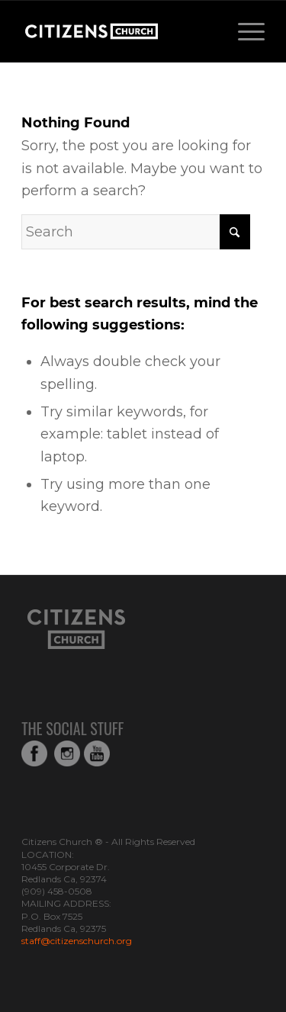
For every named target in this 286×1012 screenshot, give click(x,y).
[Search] (135, 231)
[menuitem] (244, 31)
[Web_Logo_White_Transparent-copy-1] (118, 31)
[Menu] (244, 31)
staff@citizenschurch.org (76, 940)
